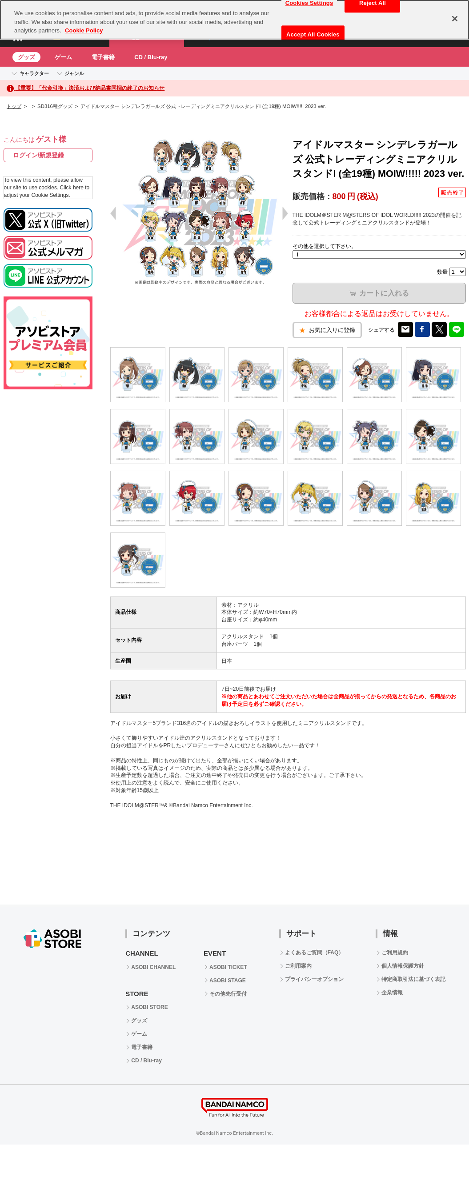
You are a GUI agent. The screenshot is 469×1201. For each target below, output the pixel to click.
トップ (14, 106)
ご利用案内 (298, 966)
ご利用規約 (394, 952)
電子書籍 (103, 57)
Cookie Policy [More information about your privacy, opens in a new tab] (84, 30)
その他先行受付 (228, 994)
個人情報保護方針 (402, 966)
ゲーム (63, 57)
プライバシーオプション (314, 979)
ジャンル (74, 73)
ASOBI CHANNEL (153, 967)
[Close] (455, 18)
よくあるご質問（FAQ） (314, 952)
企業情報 (392, 992)
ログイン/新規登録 (38, 155)
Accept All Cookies (313, 34)
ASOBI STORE (149, 1007)
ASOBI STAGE (227, 980)
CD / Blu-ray (150, 57)
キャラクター (34, 73)
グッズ (26, 57)
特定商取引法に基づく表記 (413, 979)
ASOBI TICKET (228, 967)
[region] (234, 20)
